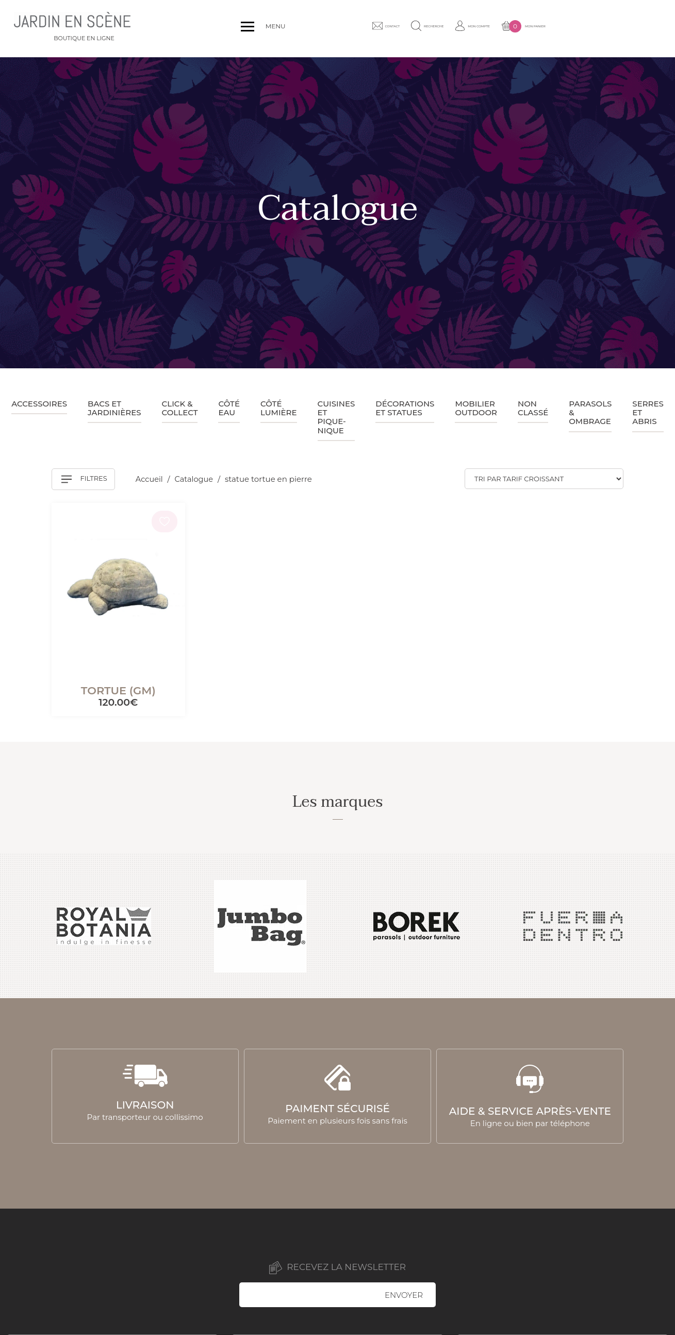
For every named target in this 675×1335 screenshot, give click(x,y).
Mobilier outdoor (476, 408)
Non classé (533, 408)
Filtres (84, 479)
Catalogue (196, 479)
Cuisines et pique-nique (336, 417)
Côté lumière (278, 408)
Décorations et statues (404, 408)
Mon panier (627, 29)
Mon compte (558, 28)
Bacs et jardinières (114, 408)
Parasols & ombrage (590, 413)
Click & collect (180, 408)
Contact (436, 28)
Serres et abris (648, 413)
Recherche (494, 28)
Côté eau (228, 408)
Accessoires (39, 404)
